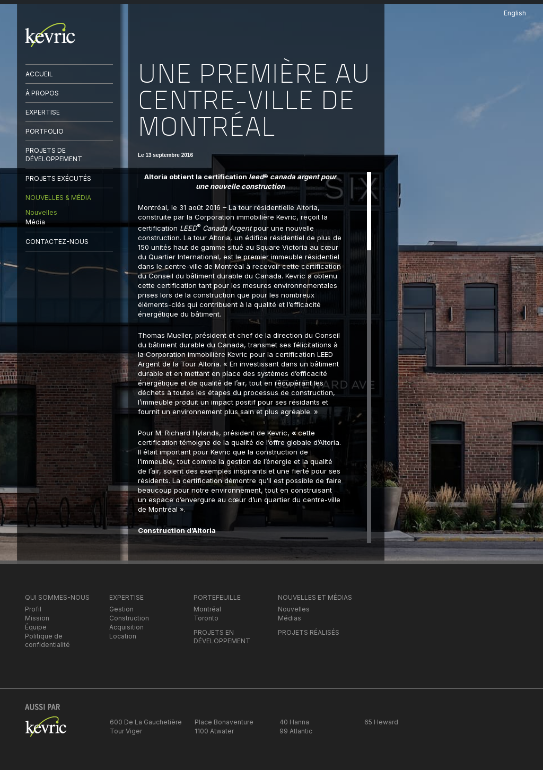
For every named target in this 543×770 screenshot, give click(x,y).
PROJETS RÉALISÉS (308, 632)
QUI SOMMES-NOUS (57, 597)
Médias (289, 618)
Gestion (121, 609)
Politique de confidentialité (47, 640)
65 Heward (381, 722)
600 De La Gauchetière (146, 722)
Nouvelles (41, 212)
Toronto (206, 618)
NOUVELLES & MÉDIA (58, 198)
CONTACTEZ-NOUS (57, 242)
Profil (33, 609)
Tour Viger (126, 731)
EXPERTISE (42, 112)
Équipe (36, 627)
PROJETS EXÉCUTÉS (58, 178)
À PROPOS (42, 93)
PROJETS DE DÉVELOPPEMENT (53, 154)
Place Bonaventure (224, 722)
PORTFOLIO (44, 131)
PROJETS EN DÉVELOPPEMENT (222, 636)
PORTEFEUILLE (217, 597)
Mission (37, 618)
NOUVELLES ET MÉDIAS (315, 597)
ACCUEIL (39, 74)
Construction (129, 618)
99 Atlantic (295, 731)
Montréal (207, 609)
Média (35, 222)
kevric (50, 35)
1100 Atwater (214, 731)
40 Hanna (294, 722)
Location (122, 636)
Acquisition (126, 627)
